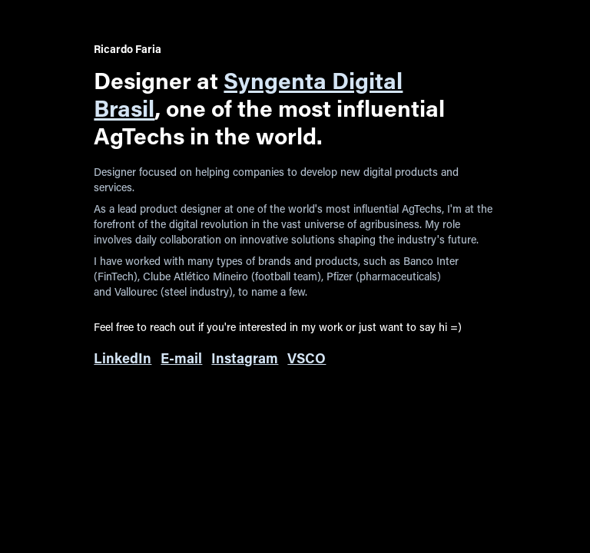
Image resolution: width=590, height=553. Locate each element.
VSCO (306, 358)
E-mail (181, 358)
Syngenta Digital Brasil (248, 94)
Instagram (244, 358)
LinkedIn (122, 358)
